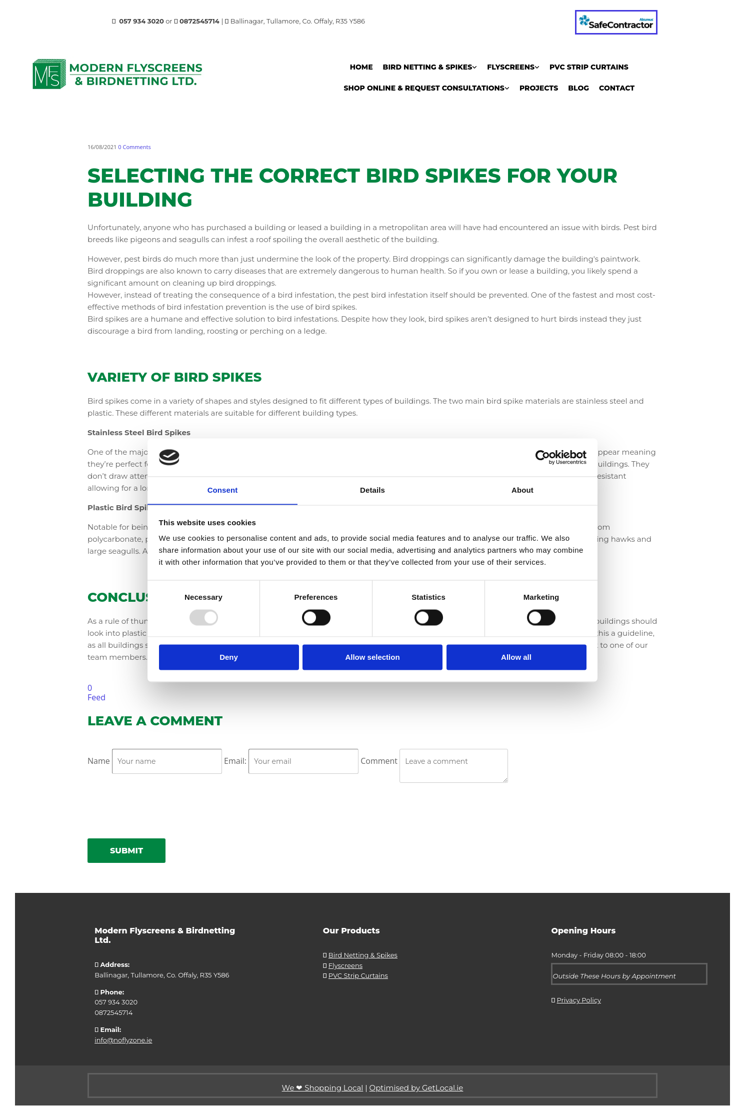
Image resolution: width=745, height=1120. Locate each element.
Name (100, 760)
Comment (380, 760)
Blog (578, 88)
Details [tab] (372, 490)
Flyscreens (510, 67)
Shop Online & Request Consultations (424, 88)
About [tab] (523, 490)
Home (361, 67)
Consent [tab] (223, 490)
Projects (539, 88)
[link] (430, 67)
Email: (236, 760)
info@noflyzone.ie (123, 1040)
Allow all (516, 657)
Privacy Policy (579, 1000)
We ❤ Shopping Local (323, 1087)
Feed (97, 697)
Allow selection (372, 657)
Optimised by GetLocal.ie (417, 1087)
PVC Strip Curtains (589, 67)
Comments (134, 147)
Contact (616, 88)
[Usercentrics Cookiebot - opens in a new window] (542, 457)
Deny (229, 657)
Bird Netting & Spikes (427, 67)
